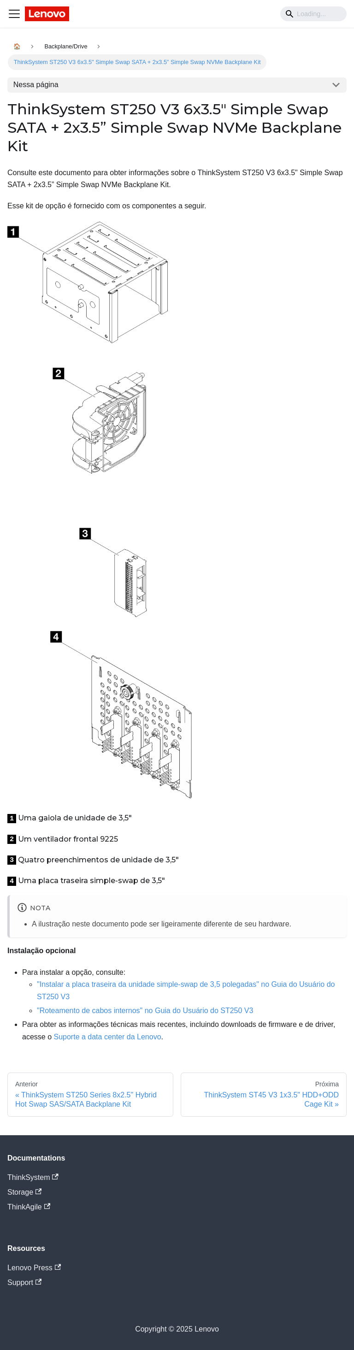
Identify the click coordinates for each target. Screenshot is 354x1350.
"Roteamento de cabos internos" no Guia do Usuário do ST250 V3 (145, 1010)
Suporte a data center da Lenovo (107, 1037)
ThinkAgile (28, 1207)
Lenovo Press (34, 1268)
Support (24, 1282)
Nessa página (36, 84)
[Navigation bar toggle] (14, 14)
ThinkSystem (33, 1177)
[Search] (313, 13)
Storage (24, 1192)
